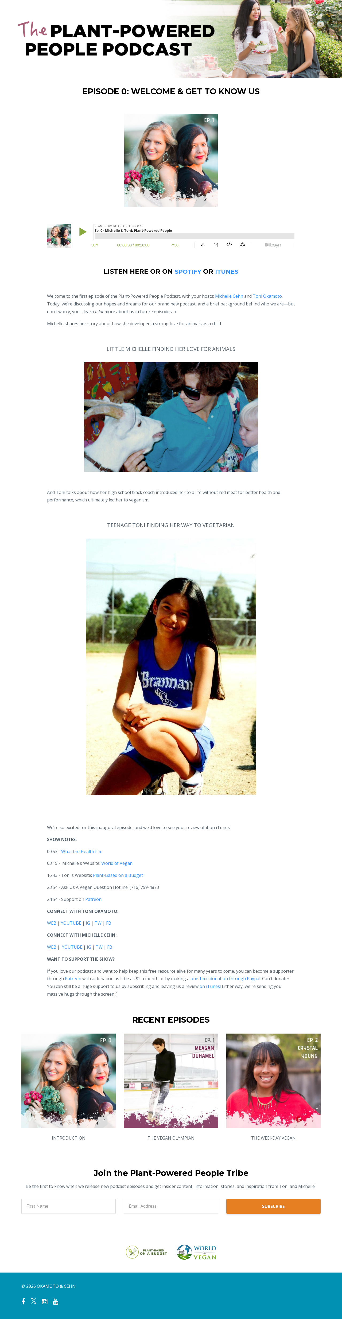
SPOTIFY (186, 271)
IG (88, 923)
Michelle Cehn (229, 296)
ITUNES (228, 271)
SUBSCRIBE (273, 1206)
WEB (51, 923)
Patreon (73, 979)
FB (108, 923)
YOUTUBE (71, 923)
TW (98, 923)
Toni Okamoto (267, 296)
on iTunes (210, 986)
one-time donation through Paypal (225, 979)
